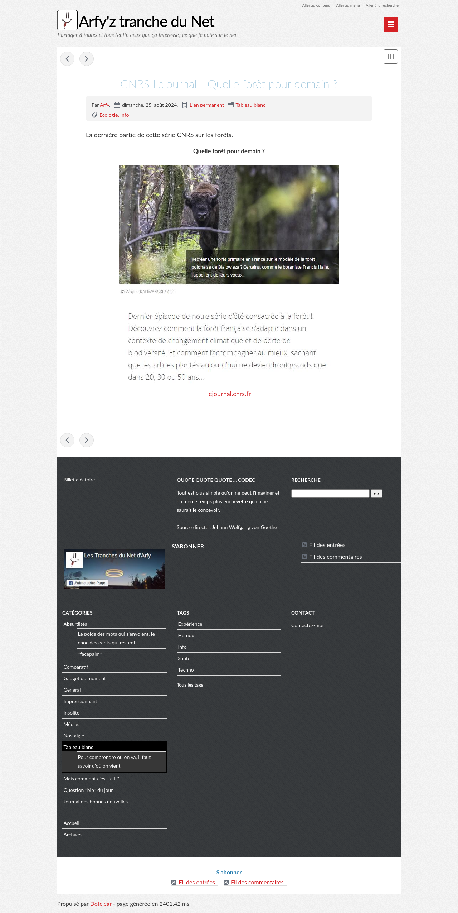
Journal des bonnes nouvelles (96, 803)
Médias (71, 726)
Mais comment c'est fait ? (91, 780)
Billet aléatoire (79, 481)
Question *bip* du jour (88, 792)
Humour (187, 637)
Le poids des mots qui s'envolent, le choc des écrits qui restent (116, 640)
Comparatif (76, 668)
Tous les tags (190, 687)
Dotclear (101, 905)
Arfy (104, 105)
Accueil (71, 825)
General (72, 691)
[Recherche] (330, 495)
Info (124, 115)
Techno (186, 671)
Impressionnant (80, 703)
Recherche (306, 482)
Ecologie (108, 115)
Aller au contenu (309, 5)
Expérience (190, 626)
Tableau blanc (250, 105)
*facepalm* (90, 656)
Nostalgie (74, 737)
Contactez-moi (307, 627)
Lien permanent (207, 105)
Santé (184, 660)
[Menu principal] (391, 24)
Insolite (72, 714)
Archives (73, 836)
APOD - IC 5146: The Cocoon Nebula (86, 59)
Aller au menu (344, 5)
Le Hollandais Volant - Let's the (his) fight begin (67, 59)
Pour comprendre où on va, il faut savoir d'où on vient (114, 763)
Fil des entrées (327, 546)
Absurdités (75, 626)
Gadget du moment (85, 680)
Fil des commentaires (335, 558)
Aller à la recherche (381, 5)
